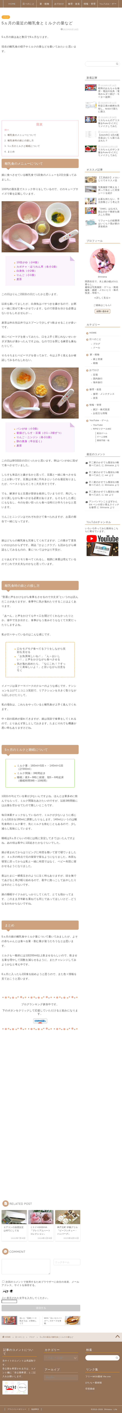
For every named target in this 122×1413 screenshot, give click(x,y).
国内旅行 (98, 378)
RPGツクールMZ (102, 429)
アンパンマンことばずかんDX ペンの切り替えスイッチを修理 (104, 504)
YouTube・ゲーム (108, 5)
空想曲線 (90, 1389)
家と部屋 (98, 359)
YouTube (98, 425)
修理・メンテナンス (104, 394)
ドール (96, 347)
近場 (95, 374)
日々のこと (28, 3)
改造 (95, 398)
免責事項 (35, 1409)
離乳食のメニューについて (21, 135)
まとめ (11, 151)
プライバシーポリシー (16, 1409)
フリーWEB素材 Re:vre (98, 1376)
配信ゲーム (102, 433)
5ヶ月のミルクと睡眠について (23, 146)
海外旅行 (98, 382)
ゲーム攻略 (102, 437)
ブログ (5, 17)
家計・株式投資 (101, 409)
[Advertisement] (40, 92)
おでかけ (59, 3)
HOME (12, 3)
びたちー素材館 (93, 1383)
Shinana (109, 465)
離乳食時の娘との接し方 (20, 140)
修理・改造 (74, 3)
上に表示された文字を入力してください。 (26, 1298)
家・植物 (44, 3)
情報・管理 (90, 3)
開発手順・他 (103, 440)
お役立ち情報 (100, 413)
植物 (95, 363)
